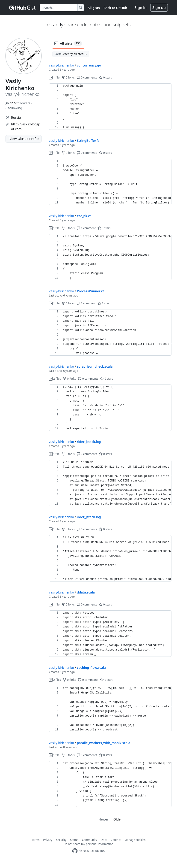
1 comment (86, 228)
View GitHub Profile (24, 138)
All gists (94, 8)
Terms (36, 840)
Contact (116, 840)
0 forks (68, 77)
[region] (110, 107)
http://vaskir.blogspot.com (25, 126)
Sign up (159, 7)
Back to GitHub (115, 8)
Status (74, 840)
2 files (55, 379)
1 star (103, 303)
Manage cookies (134, 840)
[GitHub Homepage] (75, 851)
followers (18, 103)
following (14, 108)
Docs (104, 840)
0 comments (87, 77)
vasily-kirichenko (61, 65)
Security (61, 840)
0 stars (105, 77)
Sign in (141, 7)
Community (89, 840)
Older (117, 819)
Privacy (47, 840)
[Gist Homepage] (22, 7)
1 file (54, 77)
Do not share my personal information (88, 844)
